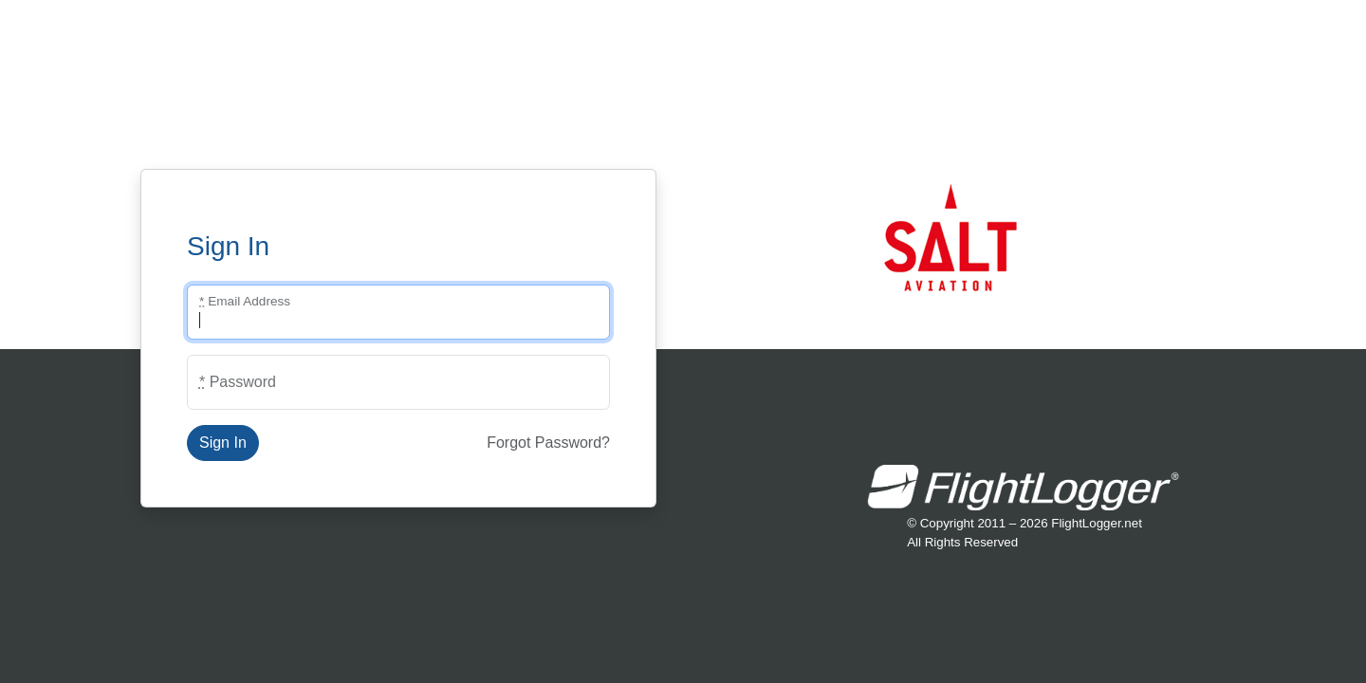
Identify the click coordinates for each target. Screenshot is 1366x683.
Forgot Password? (548, 442)
